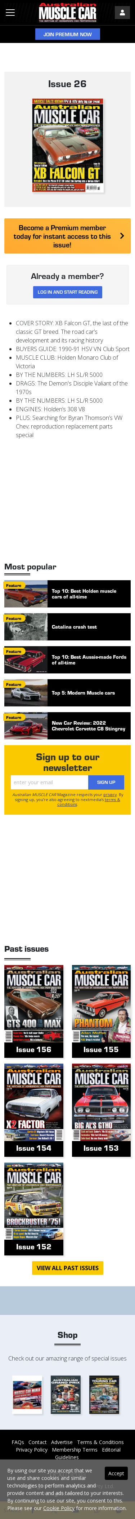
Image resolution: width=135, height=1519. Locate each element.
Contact (37, 1442)
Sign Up (106, 782)
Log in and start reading (68, 292)
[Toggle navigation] (10, 12)
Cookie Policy (59, 1508)
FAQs (18, 1442)
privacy (110, 794)
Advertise (62, 1442)
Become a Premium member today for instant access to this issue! (69, 235)
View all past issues (68, 1268)
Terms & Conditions (100, 1442)
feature (13, 585)
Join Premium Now (68, 34)
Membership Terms (75, 1449)
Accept (116, 1473)
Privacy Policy (32, 1449)
